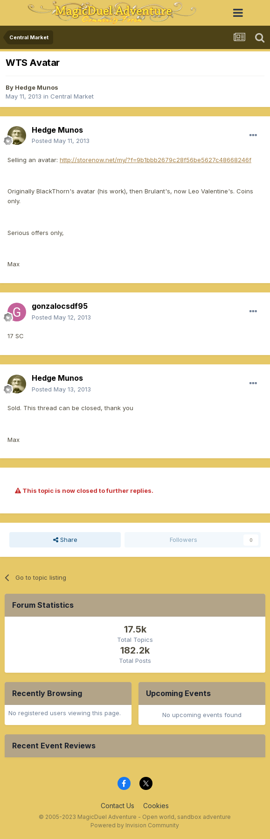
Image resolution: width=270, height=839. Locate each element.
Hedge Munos (36, 87)
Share (65, 540)
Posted (61, 140)
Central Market (72, 96)
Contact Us (117, 806)
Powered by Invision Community (134, 825)
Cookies (156, 806)
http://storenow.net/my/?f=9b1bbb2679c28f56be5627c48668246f (155, 160)
